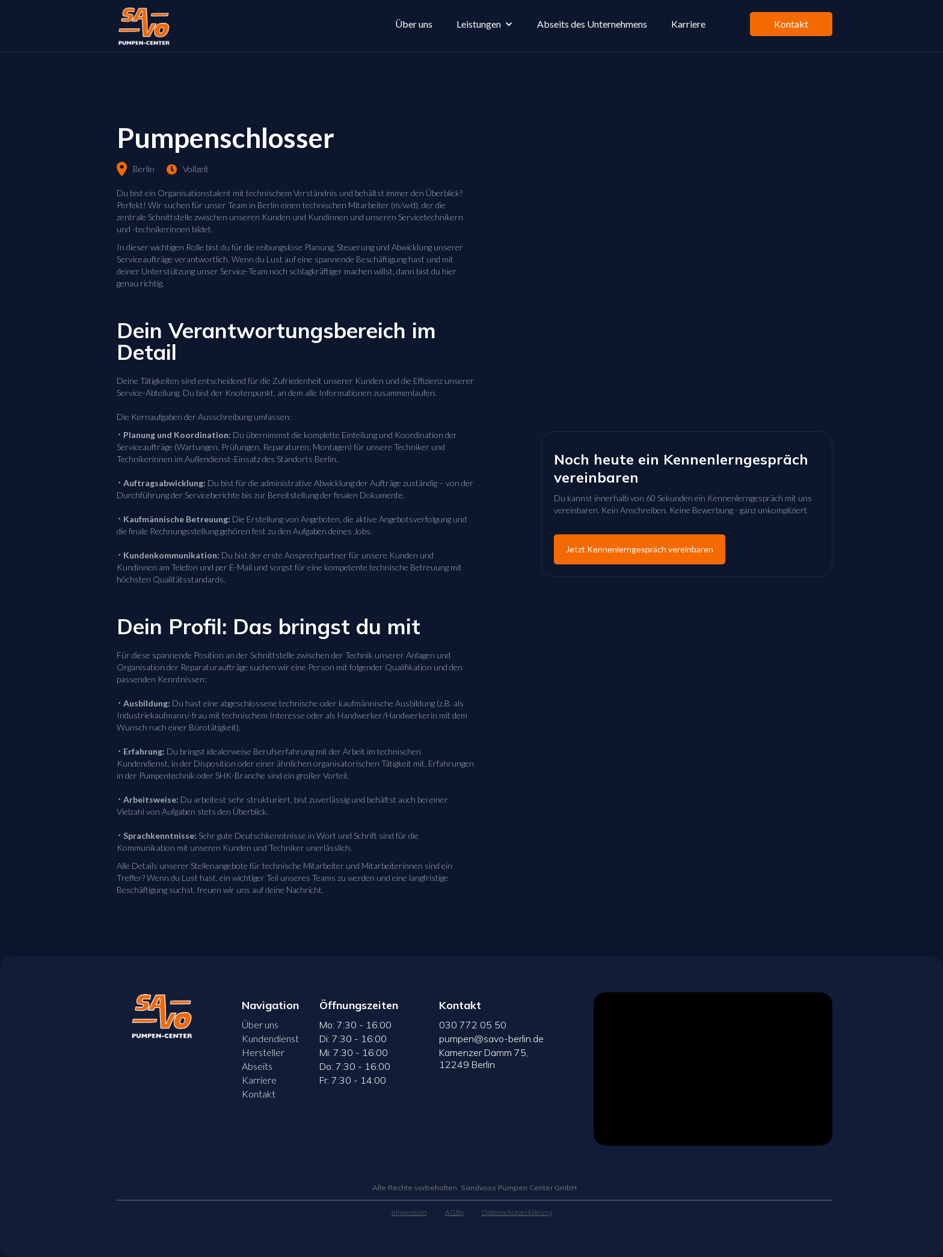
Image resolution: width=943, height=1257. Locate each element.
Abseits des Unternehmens (592, 23)
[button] (484, 24)
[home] (143, 26)
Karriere (688, 23)
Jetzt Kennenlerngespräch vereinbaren (639, 549)
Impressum (409, 1212)
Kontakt (791, 23)
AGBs (454, 1212)
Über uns (413, 23)
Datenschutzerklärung (517, 1212)
